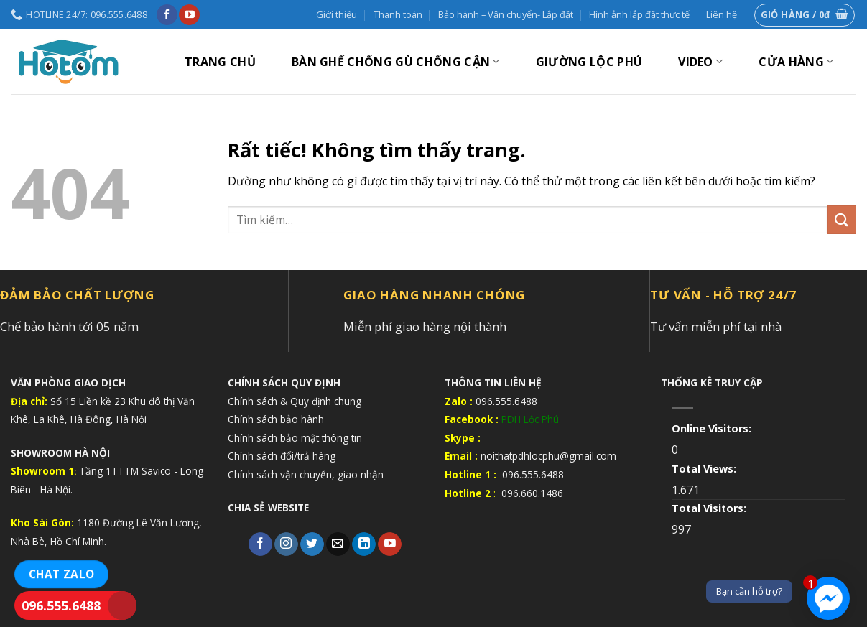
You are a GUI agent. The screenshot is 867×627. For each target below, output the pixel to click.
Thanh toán (398, 14)
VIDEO (700, 62)
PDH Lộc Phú (530, 419)
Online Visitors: (713, 428)
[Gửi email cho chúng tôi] (338, 544)
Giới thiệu (336, 14)
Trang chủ (220, 62)
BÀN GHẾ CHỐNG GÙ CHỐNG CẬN (396, 62)
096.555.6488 (61, 605)
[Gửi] (841, 219)
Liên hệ (721, 14)
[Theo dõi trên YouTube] (189, 15)
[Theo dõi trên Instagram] (286, 544)
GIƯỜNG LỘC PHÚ (589, 62)
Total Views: (705, 468)
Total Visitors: (710, 508)
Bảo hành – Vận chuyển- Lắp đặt (505, 14)
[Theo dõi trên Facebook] (167, 15)
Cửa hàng (796, 62)
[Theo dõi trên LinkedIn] (364, 544)
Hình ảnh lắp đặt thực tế (639, 14)
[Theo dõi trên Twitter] (312, 544)
